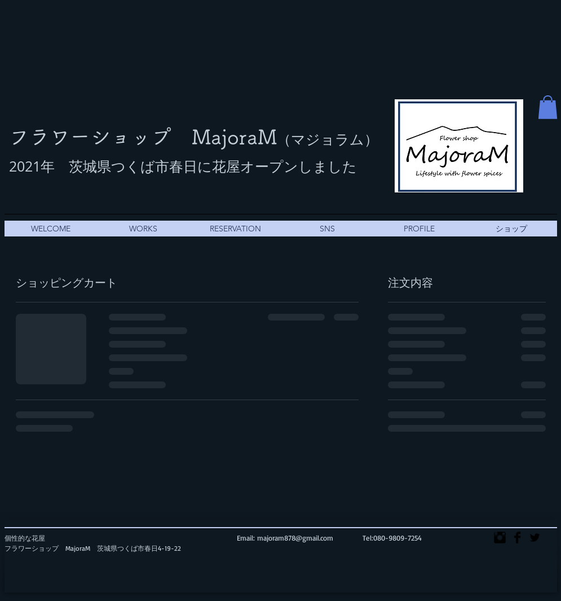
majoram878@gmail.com (295, 537)
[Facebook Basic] (517, 537)
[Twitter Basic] (535, 537)
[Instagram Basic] (500, 537)
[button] (548, 107)
